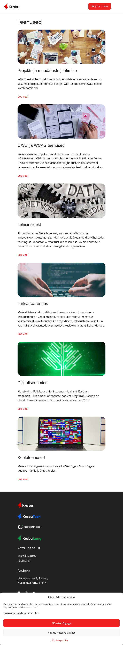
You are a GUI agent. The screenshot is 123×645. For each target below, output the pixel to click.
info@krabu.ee (27, 556)
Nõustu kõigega (61, 623)
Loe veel (23, 96)
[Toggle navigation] (117, 6)
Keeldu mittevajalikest (61, 632)
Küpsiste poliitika (60, 640)
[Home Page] (11, 6)
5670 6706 (24, 561)
